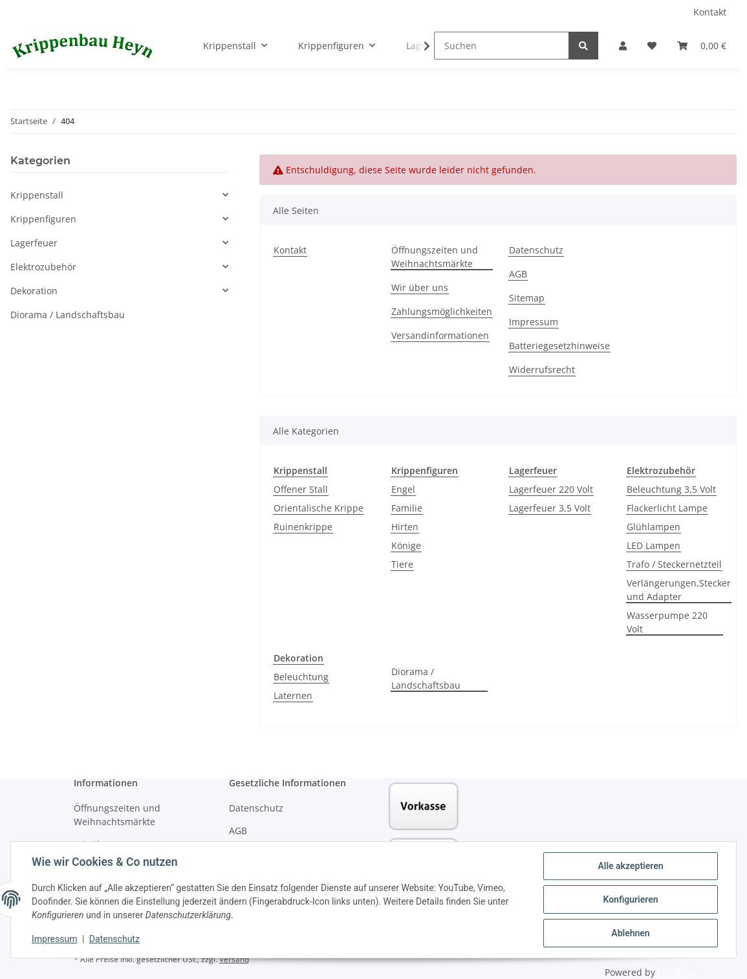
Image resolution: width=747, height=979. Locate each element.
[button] (623, 45)
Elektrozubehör (43, 267)
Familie (406, 508)
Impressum (533, 322)
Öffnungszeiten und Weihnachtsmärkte (434, 257)
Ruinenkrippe (303, 527)
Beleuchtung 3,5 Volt (671, 489)
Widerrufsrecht (542, 369)
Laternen (293, 695)
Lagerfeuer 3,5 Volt (549, 508)
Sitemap (527, 298)
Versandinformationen (440, 335)
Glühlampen (653, 527)
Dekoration (34, 291)
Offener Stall (301, 489)
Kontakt (709, 12)
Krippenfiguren (43, 219)
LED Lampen (653, 545)
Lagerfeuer (34, 243)
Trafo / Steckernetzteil (674, 564)
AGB (518, 274)
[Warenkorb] (702, 45)
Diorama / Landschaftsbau (425, 678)
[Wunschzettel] (652, 45)
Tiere (402, 564)
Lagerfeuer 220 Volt (551, 489)
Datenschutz (536, 250)
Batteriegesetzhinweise (559, 345)
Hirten (404, 527)
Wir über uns (419, 287)
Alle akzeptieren (630, 866)
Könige (406, 545)
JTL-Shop (676, 972)
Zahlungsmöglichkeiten (441, 311)
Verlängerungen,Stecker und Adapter (679, 590)
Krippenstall (36, 195)
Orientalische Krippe (318, 508)
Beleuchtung (301, 677)
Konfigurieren (630, 899)
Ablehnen (630, 933)
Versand (234, 959)
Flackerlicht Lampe (667, 508)
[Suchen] (501, 45)
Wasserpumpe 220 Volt (667, 622)
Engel (403, 489)
